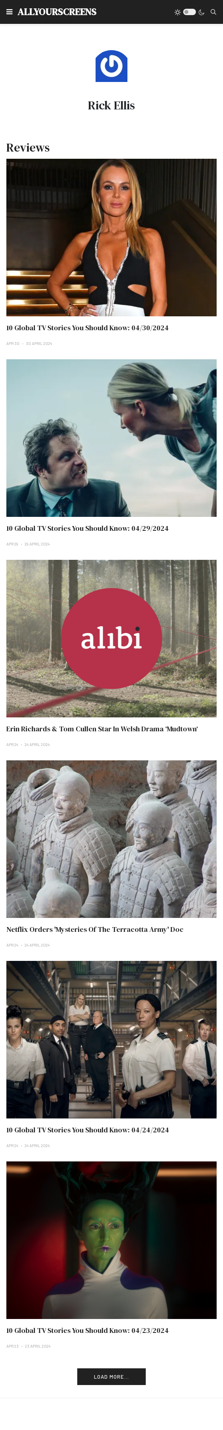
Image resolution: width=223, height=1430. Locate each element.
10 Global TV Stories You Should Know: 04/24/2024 (87, 1130)
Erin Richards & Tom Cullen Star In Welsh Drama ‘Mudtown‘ (102, 729)
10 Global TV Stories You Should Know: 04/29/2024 (87, 528)
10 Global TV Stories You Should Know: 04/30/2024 (87, 328)
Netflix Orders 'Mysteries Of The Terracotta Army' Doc (95, 929)
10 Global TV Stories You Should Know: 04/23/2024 (87, 1330)
